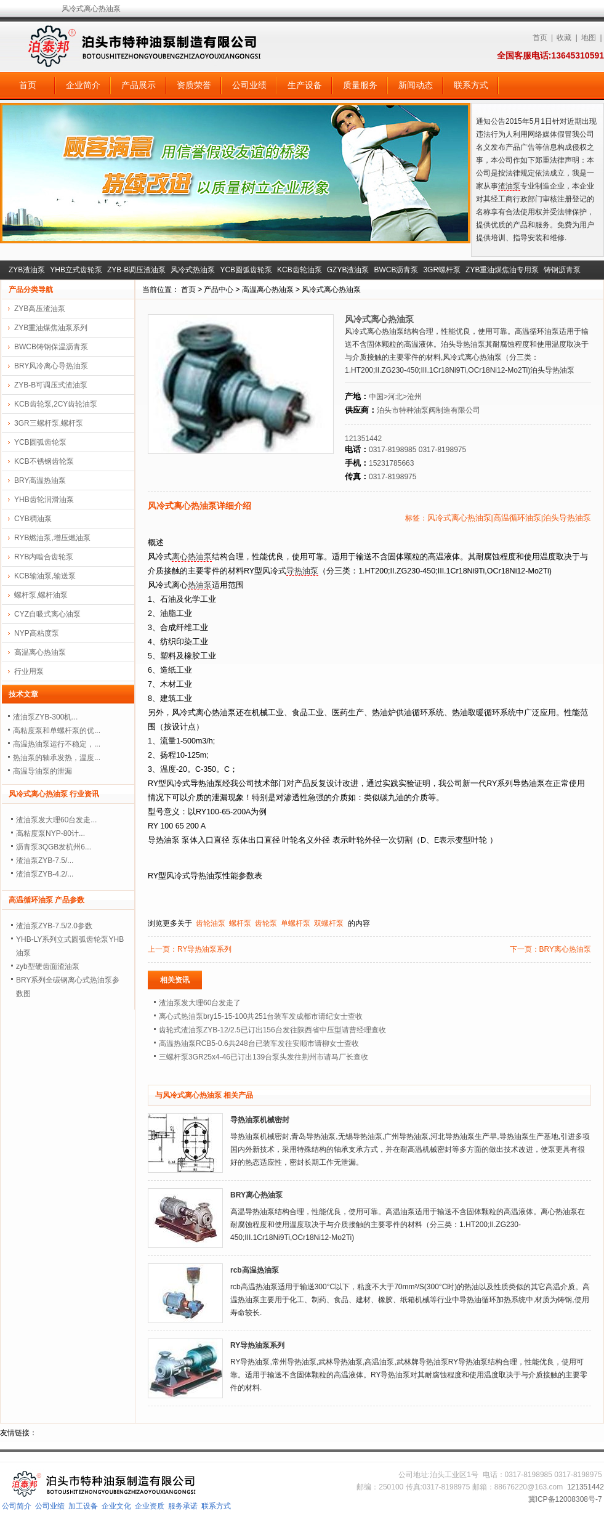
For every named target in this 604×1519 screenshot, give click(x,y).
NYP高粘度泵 (36, 633)
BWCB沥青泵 (396, 269)
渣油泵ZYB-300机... (45, 717)
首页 (540, 37)
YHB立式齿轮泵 (76, 269)
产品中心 (218, 289)
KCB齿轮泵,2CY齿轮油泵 (55, 404)
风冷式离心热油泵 (331, 289)
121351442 (363, 438)
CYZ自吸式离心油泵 (47, 614)
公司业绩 (249, 85)
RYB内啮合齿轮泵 (43, 557)
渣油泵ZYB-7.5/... (44, 860)
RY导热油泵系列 (204, 949)
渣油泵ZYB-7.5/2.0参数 (54, 926)
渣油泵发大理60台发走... (56, 820)
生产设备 (305, 85)
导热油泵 (302, 571)
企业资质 (149, 1506)
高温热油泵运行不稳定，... (56, 744)
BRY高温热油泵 (40, 480)
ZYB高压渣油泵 (39, 308)
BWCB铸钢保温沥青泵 (51, 346)
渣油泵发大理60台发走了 (200, 1002)
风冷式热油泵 (193, 269)
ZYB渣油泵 (27, 269)
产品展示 (138, 85)
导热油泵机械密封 (259, 1120)
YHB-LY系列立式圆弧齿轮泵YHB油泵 (70, 946)
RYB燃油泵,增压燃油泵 (52, 537)
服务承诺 (183, 1506)
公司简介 (16, 1506)
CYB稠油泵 (33, 518)
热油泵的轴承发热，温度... (56, 757)
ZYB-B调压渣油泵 (136, 269)
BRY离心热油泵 (565, 949)
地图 (588, 37)
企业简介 (83, 85)
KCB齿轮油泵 (299, 269)
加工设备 (83, 1506)
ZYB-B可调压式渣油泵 (50, 385)
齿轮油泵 (210, 923)
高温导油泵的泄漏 (42, 771)
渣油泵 (509, 186)
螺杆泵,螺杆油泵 (41, 595)
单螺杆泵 (295, 923)
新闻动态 (415, 85)
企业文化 (116, 1506)
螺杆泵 (240, 923)
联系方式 (471, 85)
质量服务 (360, 85)
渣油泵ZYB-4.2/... (44, 874)
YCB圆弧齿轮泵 (246, 269)
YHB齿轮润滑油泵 (44, 499)
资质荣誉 (194, 85)
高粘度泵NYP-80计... (50, 833)
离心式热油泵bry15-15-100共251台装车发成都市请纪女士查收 (261, 1016)
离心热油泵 (192, 557)
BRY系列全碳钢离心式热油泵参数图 (67, 987)
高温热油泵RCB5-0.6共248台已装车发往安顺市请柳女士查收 (259, 1043)
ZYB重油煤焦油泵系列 (50, 327)
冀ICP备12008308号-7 (565, 1499)
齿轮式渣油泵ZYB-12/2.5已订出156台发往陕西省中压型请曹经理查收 (272, 1030)
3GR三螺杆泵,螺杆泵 (48, 423)
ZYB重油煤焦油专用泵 (502, 269)
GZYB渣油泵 (348, 269)
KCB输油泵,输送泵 (45, 576)
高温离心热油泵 (268, 289)
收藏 (564, 37)
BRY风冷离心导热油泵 (51, 366)
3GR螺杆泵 (442, 269)
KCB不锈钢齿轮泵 (44, 461)
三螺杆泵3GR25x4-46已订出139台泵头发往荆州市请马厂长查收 (263, 1057)
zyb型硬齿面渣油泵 (47, 966)
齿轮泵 (266, 923)
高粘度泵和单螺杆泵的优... (56, 730)
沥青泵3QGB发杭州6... (53, 847)
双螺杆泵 (329, 923)
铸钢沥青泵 (562, 269)
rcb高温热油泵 (254, 1270)
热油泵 (200, 585)
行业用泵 (29, 671)
